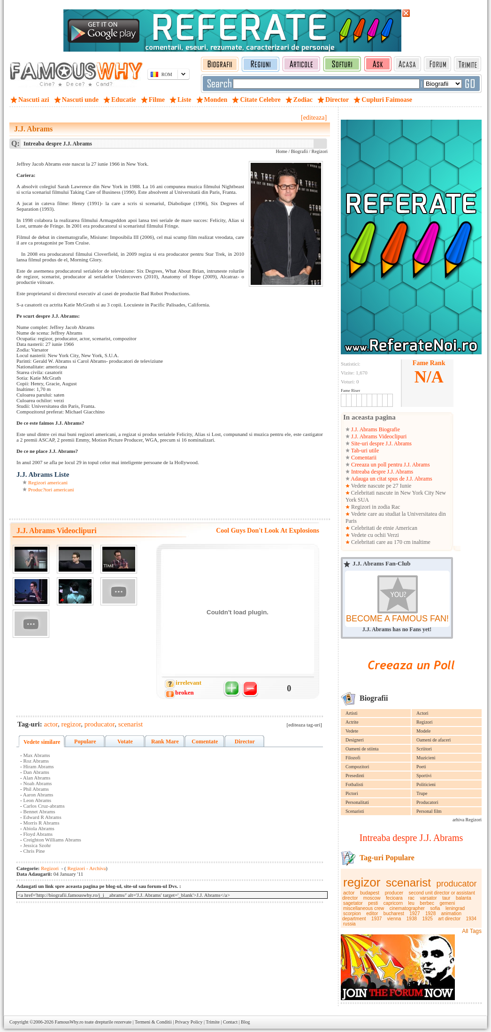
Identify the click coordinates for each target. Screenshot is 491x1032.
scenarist (408, 882)
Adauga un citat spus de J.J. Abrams (391, 478)
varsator (428, 898)
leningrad (455, 908)
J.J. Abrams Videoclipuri (378, 436)
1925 (427, 918)
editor (372, 913)
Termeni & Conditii (153, 1021)
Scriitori (424, 748)
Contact (230, 1021)
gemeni (447, 903)
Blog (245, 1021)
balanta (463, 898)
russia (349, 923)
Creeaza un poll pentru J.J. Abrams (390, 464)
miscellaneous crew (363, 908)
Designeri (354, 739)
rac (411, 898)
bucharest (394, 913)
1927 (414, 913)
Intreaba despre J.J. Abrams (381, 471)
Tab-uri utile (364, 450)
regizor (361, 882)
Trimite (213, 1021)
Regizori (424, 722)
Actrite (352, 722)
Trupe (422, 793)
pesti (373, 903)
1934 (471, 918)
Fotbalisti (354, 784)
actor (348, 892)
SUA (363, 500)
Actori (422, 713)
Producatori (427, 802)
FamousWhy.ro (68, 1021)
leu (411, 903)
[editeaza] (314, 117)
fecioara (394, 898)
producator (457, 883)
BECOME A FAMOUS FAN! (397, 618)
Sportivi (423, 775)
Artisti (351, 713)
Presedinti (354, 775)
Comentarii (363, 457)
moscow (372, 898)
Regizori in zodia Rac (375, 507)
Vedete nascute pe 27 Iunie (380, 485)
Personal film (429, 811)
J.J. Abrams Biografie (375, 429)
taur (446, 898)
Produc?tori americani (51, 489)
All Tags (472, 931)
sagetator (353, 903)
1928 (430, 913)
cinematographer (407, 908)
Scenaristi (354, 811)
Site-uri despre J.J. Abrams (381, 443)
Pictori (351, 793)
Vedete (351, 731)
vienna (394, 918)
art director (449, 918)
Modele (423, 731)
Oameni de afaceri (433, 739)
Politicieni (426, 784)
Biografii (299, 151)
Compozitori (357, 766)
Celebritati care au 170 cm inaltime (390, 542)
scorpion (352, 913)
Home (281, 151)
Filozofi (353, 757)
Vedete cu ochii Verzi (374, 535)
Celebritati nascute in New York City (392, 492)
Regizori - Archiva (86, 868)
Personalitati (357, 802)
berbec (427, 903)
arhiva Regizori (467, 819)
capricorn (393, 903)
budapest (369, 892)
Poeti (421, 766)
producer (394, 892)
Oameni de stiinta (362, 748)
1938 (412, 918)
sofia (435, 908)
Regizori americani (48, 482)
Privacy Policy (189, 1021)
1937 (376, 918)
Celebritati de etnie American (383, 528)
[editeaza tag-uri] (304, 724)
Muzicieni (426, 757)
